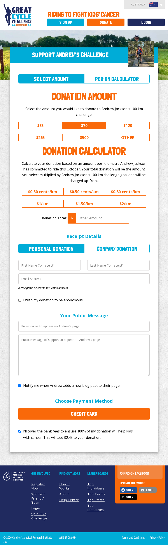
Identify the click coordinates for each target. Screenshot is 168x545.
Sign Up (65, 22)
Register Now (38, 486)
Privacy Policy (157, 538)
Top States (96, 500)
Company (117, 248)
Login (146, 22)
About (64, 494)
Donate (106, 22)
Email (150, 490)
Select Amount (51, 79)
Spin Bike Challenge (39, 516)
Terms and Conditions (133, 538)
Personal (51, 248)
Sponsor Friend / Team (38, 498)
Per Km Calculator (117, 79)
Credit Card (84, 413)
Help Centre (69, 500)
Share (130, 490)
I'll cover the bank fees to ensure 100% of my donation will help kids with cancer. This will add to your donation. (78, 434)
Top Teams (96, 494)
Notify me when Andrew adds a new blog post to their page (71, 385)
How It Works (64, 486)
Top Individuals (95, 486)
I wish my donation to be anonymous (53, 300)
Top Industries (95, 507)
